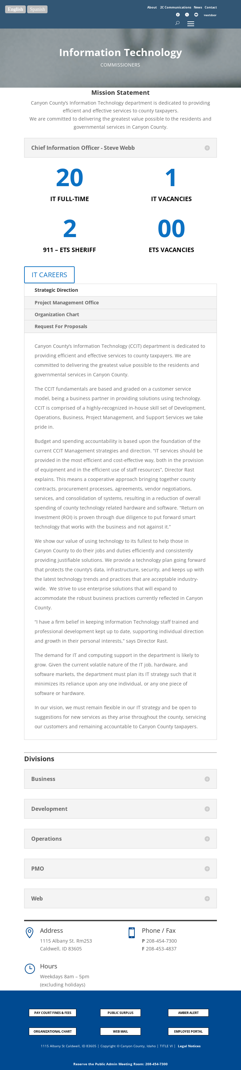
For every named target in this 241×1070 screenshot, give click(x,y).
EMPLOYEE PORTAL (188, 1031)
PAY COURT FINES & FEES (52, 1013)
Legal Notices (189, 1046)
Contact (211, 7)
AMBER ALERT (188, 1013)
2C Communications (176, 7)
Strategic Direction (56, 290)
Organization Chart (57, 314)
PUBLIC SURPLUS (120, 1013)
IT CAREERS (49, 274)
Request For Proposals (61, 326)
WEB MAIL (120, 1031)
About (152, 7)
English (15, 9)
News (198, 7)
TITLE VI (166, 1046)
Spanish (37, 9)
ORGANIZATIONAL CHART (53, 1031)
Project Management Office (67, 302)
